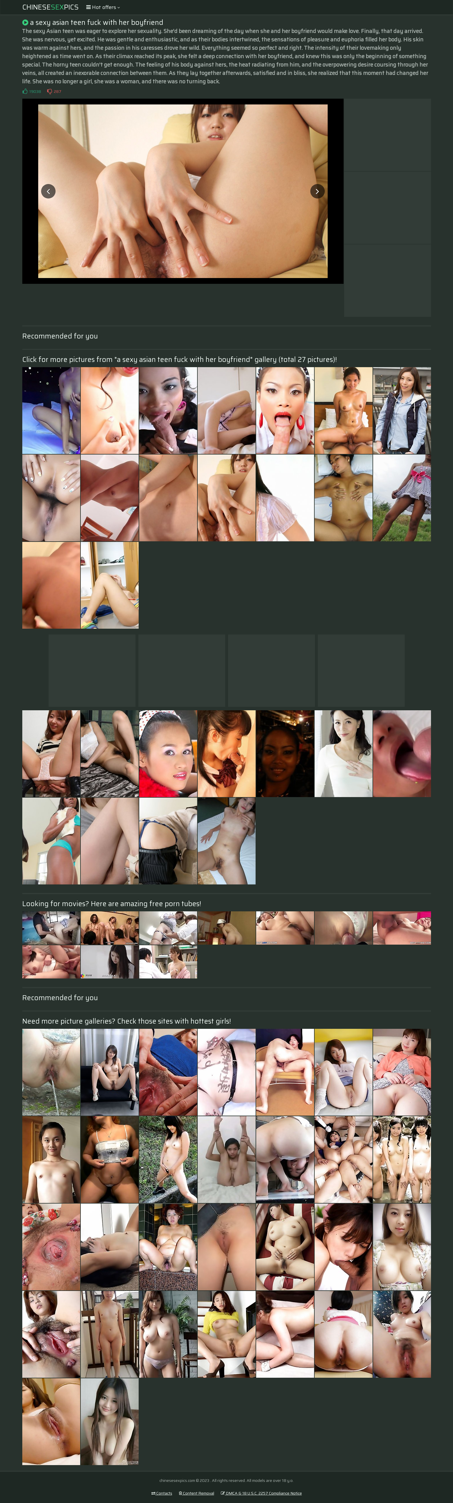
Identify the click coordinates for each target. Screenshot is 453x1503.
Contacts (161, 1493)
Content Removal (196, 1493)
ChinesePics (50, 7)
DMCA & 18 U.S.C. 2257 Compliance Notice (261, 1493)
